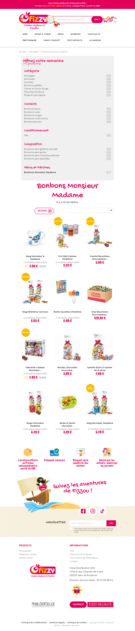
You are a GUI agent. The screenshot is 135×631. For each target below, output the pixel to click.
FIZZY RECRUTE (100, 604)
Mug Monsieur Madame (100, 423)
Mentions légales (57, 622)
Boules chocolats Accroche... (67, 369)
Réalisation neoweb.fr (70, 625)
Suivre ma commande (81, 554)
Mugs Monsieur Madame (35, 424)
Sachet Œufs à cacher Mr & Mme (99, 369)
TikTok (102, 511)
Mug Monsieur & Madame (35, 257)
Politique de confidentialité (34, 622)
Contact (78, 604)
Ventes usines (26, 558)
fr (115, 18)
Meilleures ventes (27, 554)
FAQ (72, 551)
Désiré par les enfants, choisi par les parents (107, 462)
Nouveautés (25, 551)
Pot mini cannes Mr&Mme (67, 257)
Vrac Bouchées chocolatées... (99, 313)
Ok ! (97, 19)
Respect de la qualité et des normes (80, 462)
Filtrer (42, 211)
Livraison (74, 561)
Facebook (83, 511)
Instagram (93, 511)
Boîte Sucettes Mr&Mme (67, 311)
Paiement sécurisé (54, 460)
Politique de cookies (77, 622)
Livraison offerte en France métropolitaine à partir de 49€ (28, 464)
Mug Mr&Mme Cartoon (35, 311)
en (115, 21)
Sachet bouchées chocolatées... (100, 257)
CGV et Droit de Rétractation (84, 558)
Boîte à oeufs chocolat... (67, 424)
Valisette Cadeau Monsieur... (35, 369)
